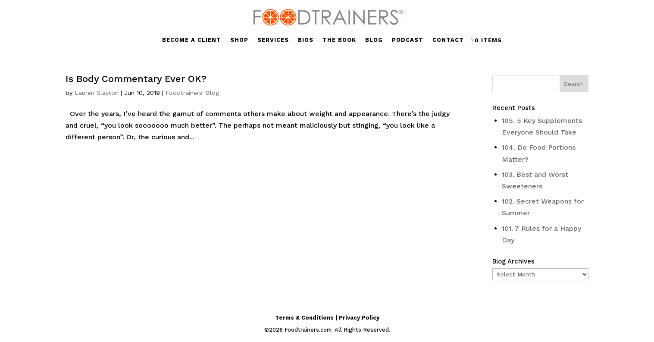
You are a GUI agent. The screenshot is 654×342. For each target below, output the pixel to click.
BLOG (374, 40)
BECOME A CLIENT (191, 40)
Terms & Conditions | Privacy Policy (327, 317)
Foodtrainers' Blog (192, 92)
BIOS (305, 40)
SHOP (239, 40)
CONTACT (448, 40)
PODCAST (407, 40)
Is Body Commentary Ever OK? (136, 78)
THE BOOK (339, 40)
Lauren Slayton (97, 92)
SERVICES (273, 40)
